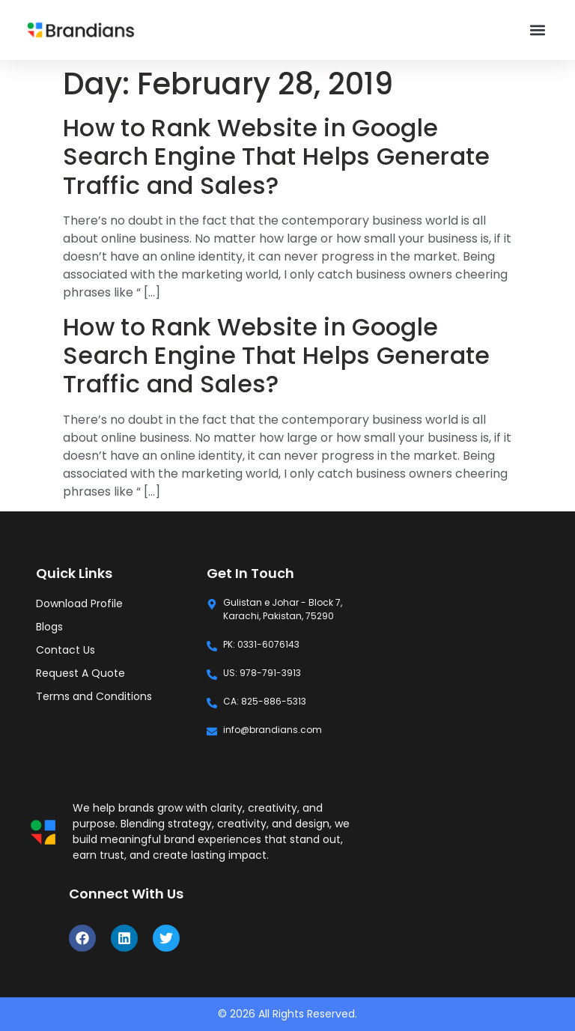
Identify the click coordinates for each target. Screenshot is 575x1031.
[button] (538, 30)
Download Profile (79, 603)
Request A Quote (80, 673)
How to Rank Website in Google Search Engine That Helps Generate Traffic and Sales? (276, 156)
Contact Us (65, 649)
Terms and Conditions (94, 696)
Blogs (49, 626)
